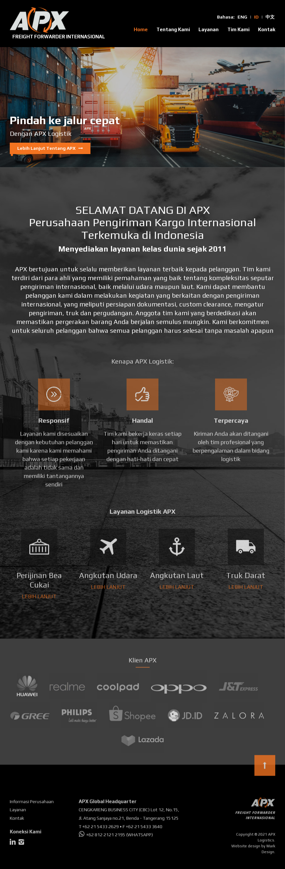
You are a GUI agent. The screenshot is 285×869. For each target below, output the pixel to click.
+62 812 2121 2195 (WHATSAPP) (116, 836)
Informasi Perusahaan (32, 803)
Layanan (208, 29)
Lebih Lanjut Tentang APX (50, 147)
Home (141, 29)
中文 (270, 16)
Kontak (266, 29)
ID (256, 16)
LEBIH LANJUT (39, 594)
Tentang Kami (173, 29)
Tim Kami (238, 29)
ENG (242, 16)
